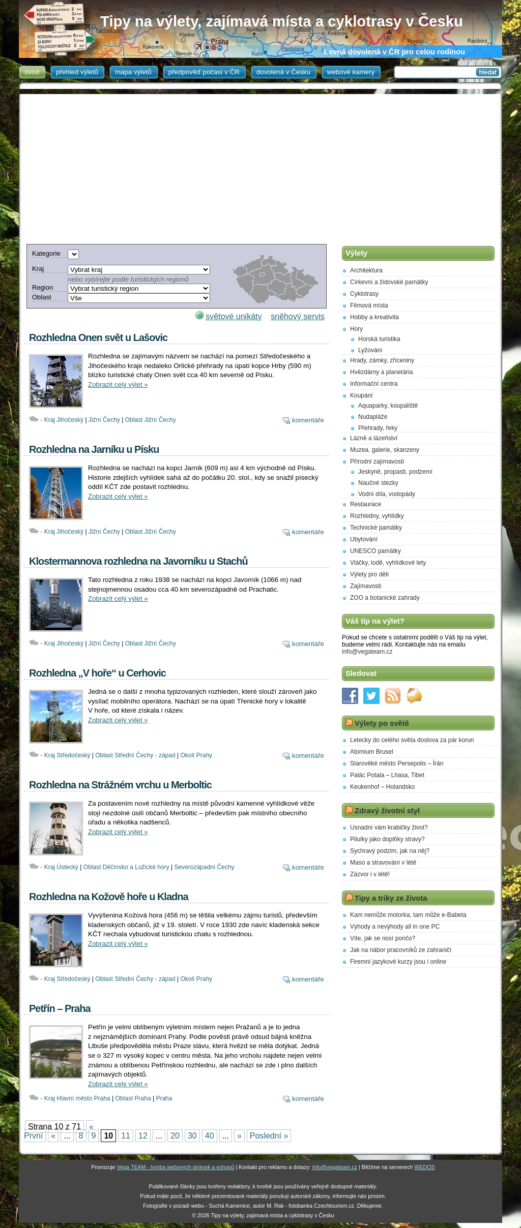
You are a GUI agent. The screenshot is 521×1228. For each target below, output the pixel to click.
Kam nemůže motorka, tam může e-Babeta (408, 914)
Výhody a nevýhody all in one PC (395, 926)
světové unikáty (234, 316)
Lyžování (370, 350)
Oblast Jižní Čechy (150, 419)
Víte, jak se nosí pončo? (382, 938)
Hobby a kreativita (374, 317)
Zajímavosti (365, 586)
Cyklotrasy (364, 293)
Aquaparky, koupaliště (388, 405)
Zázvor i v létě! (370, 874)
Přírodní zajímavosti (377, 461)
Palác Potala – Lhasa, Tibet (387, 775)
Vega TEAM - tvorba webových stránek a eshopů (176, 1167)
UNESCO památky (375, 551)
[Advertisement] (259, 165)
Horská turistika (379, 339)
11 (125, 1135)
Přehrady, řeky (377, 428)
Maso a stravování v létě (383, 862)
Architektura (366, 270)
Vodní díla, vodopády (386, 494)
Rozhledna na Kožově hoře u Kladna (108, 896)
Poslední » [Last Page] (269, 1135)
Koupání (361, 395)
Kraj (38, 268)
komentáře (308, 420)
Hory (356, 328)
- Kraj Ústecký (59, 867)
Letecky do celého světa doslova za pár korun (412, 740)
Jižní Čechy (104, 419)
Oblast (41, 297)
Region (42, 287)
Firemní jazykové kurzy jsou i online (398, 961)
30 (192, 1135)
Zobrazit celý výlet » (118, 384)
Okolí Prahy (196, 755)
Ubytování (364, 539)
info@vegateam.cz (367, 651)
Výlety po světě (382, 723)
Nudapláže (372, 416)
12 (143, 1135)
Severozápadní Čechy (204, 867)
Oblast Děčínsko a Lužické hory (126, 867)
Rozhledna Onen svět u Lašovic (98, 337)
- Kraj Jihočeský (61, 419)
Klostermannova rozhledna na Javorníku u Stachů (138, 561)
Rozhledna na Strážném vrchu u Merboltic (120, 784)
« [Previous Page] (53, 1135)
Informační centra (373, 383)
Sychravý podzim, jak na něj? (389, 850)
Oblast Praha (133, 1098)
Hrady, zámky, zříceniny (382, 360)
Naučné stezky (378, 482)
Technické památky (376, 527)
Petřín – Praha (60, 1008)
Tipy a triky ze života (391, 898)
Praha (164, 1098)
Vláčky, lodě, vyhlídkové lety (388, 562)
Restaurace (365, 504)
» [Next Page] (239, 1135)
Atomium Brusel (371, 751)
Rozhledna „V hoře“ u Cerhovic (97, 673)
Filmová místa (369, 305)
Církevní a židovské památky (389, 282)
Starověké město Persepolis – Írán (396, 763)
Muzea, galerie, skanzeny (384, 449)
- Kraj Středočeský (65, 755)
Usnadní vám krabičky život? (389, 827)
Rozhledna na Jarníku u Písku (94, 449)
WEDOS (424, 1167)
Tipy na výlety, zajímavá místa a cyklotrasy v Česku (281, 21)
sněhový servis (298, 316)
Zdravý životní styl (387, 811)
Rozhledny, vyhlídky (377, 515)
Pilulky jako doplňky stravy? (387, 839)
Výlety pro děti (369, 574)
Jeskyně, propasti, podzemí (395, 471)
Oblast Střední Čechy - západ (135, 755)
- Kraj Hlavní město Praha (75, 1098)
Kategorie (46, 253)
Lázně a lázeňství (373, 438)
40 (209, 1135)
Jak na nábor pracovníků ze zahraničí (400, 950)
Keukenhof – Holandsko (382, 786)
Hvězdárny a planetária (381, 372)
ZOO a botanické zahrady (385, 597)
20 (175, 1135)
